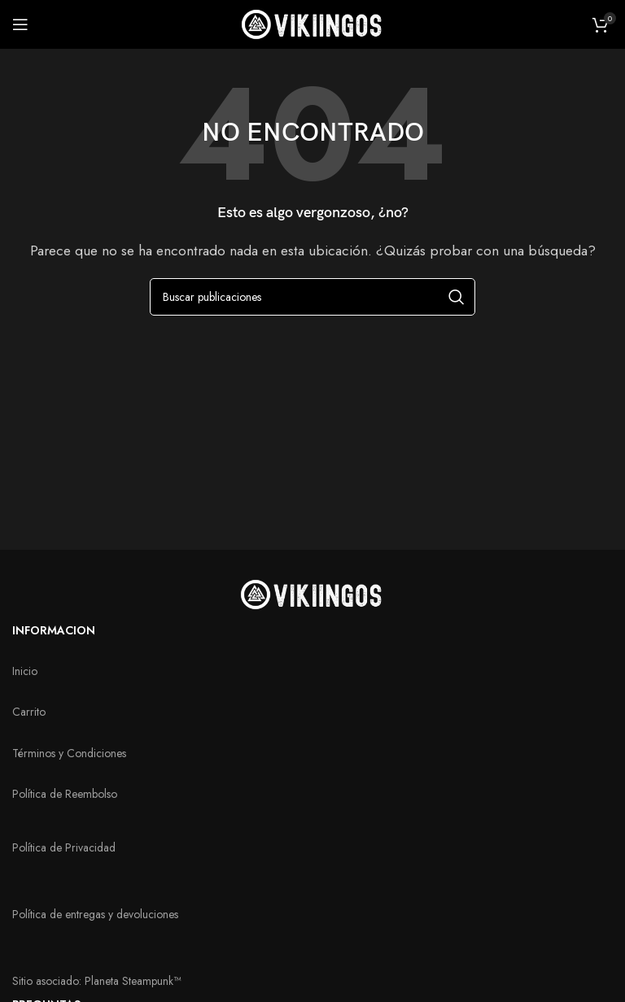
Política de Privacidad (64, 847)
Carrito (29, 712)
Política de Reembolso (64, 794)
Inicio (24, 671)
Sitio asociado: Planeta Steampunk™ (96, 981)
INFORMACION (53, 630)
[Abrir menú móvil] (20, 24)
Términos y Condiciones (69, 753)
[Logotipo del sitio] (313, 23)
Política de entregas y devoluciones (95, 914)
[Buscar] (312, 297)
